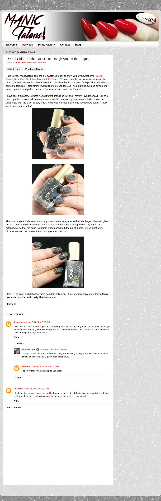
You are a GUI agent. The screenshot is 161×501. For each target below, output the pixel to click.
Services (27, 44)
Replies (20, 343)
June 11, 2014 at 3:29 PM (36, 388)
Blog (78, 44)
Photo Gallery (46, 44)
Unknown (18, 388)
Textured (41, 62)
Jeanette (18, 322)
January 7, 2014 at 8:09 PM (53, 349)
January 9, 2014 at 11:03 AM (45, 366)
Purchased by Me (34, 69)
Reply (16, 337)
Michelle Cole (28, 349)
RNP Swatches (29, 62)
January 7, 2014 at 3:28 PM (36, 322)
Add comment (14, 407)
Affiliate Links (14, 69)
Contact (65, 44)
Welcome (11, 44)
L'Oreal (16, 62)
